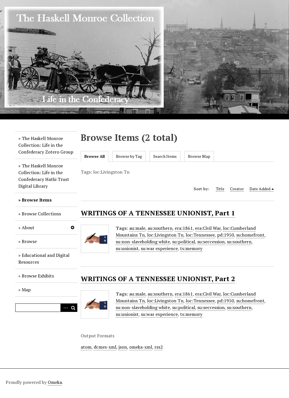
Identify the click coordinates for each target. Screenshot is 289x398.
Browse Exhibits (38, 276)
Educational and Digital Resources (43, 258)
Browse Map (199, 156)
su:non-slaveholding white (143, 242)
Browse (29, 241)
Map (26, 290)
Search (73, 307)
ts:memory (191, 248)
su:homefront (250, 235)
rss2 (158, 347)
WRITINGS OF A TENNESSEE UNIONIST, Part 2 (158, 278)
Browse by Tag (129, 156)
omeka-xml (140, 347)
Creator (237, 188)
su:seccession (211, 242)
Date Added (259, 188)
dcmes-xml (105, 347)
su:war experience (159, 248)
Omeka (55, 382)
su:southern (239, 242)
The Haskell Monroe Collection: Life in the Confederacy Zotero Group (45, 145)
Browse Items (37, 200)
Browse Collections (41, 214)
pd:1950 (225, 235)
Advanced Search (64, 307)
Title (220, 188)
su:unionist (127, 248)
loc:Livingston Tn (165, 235)
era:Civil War (208, 228)
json (123, 347)
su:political (183, 242)
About (28, 227)
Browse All (94, 156)
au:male (137, 228)
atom (86, 347)
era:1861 (184, 228)
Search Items (165, 156)
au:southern (160, 228)
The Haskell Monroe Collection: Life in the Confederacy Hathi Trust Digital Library (43, 176)
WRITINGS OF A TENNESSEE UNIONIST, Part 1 (158, 212)
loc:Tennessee (200, 235)
